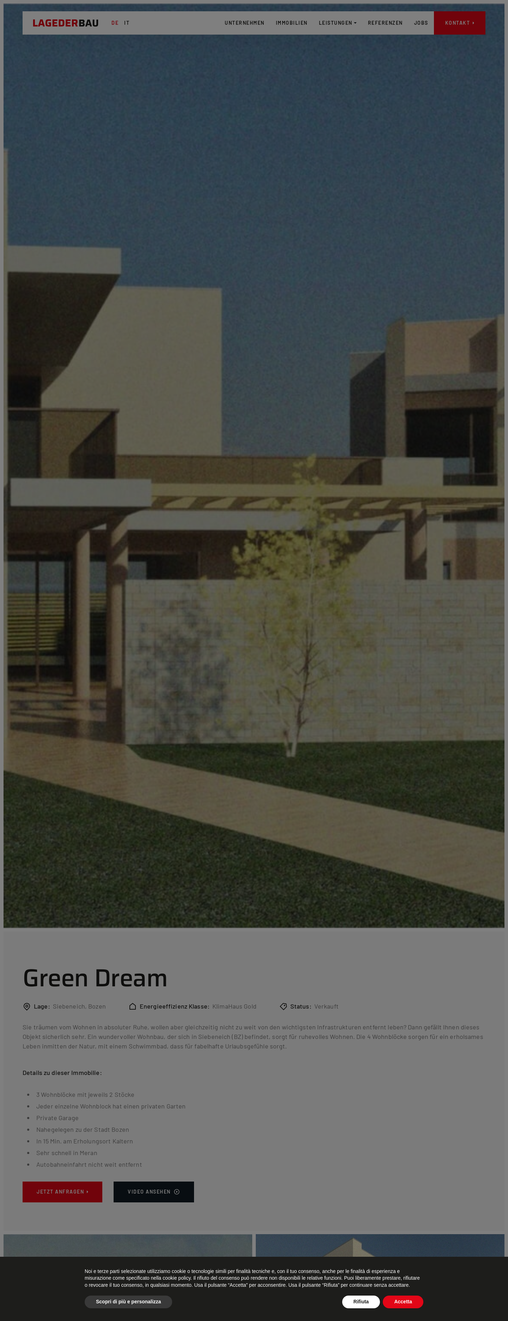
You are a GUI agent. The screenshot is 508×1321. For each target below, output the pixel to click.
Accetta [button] (403, 1301)
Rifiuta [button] (361, 1301)
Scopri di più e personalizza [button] (128, 1301)
